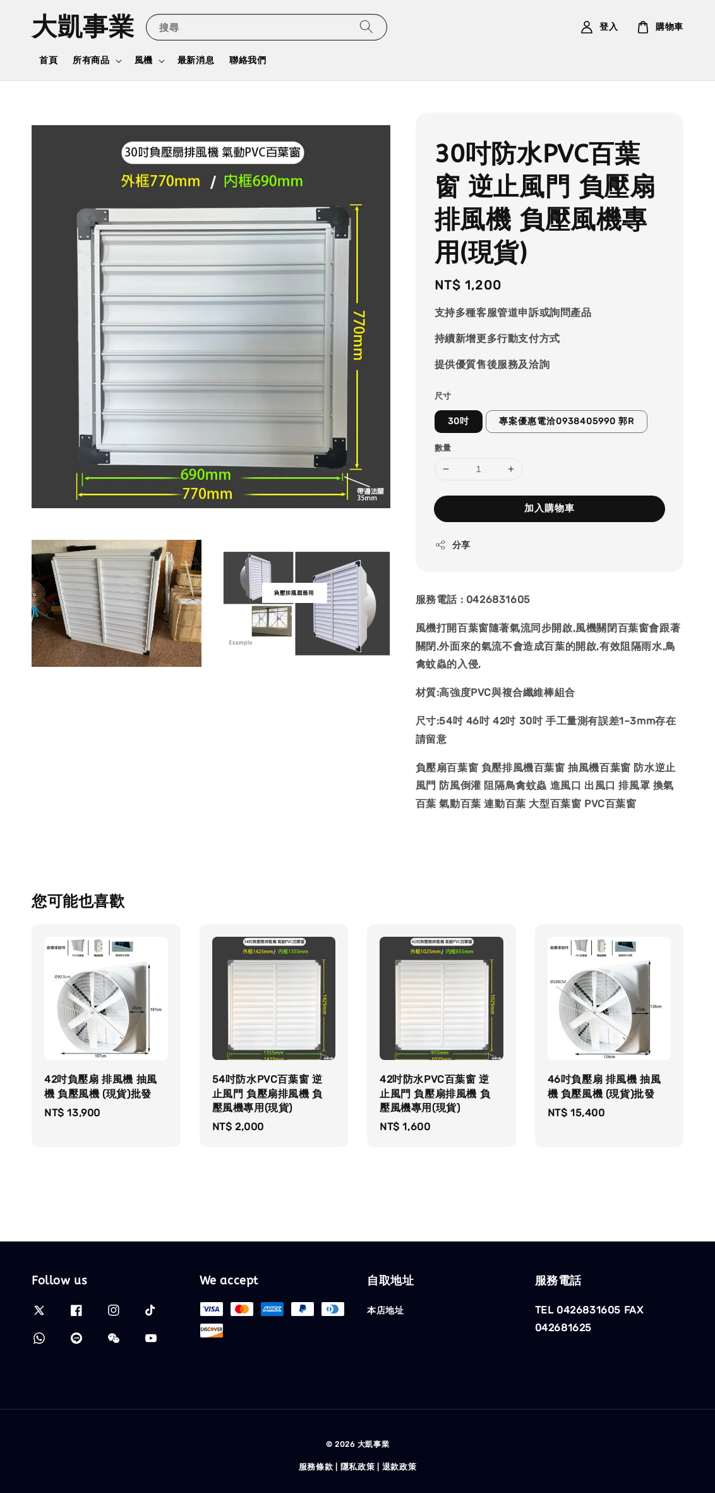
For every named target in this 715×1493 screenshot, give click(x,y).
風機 (144, 60)
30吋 (458, 421)
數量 (443, 448)
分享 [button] (453, 545)
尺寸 (443, 396)
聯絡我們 (247, 60)
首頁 (48, 60)
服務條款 (316, 1467)
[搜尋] (366, 27)
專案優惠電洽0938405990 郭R (566, 421)
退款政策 (399, 1467)
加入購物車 (549, 508)
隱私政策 (357, 1467)
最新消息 (195, 60)
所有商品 (91, 60)
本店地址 (385, 1310)
